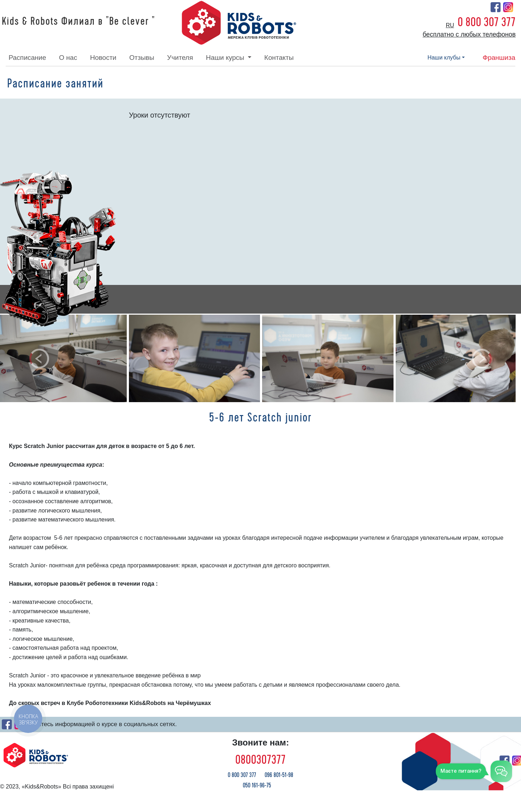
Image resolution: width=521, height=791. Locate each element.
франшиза (499, 57)
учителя (180, 57)
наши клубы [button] (444, 57)
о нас (68, 57)
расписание (27, 57)
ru (450, 25)
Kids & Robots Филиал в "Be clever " (78, 21)
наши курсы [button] (226, 57)
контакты (279, 57)
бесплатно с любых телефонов (469, 34)
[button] (39, 358)
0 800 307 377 (487, 22)
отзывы (141, 57)
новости (103, 57)
